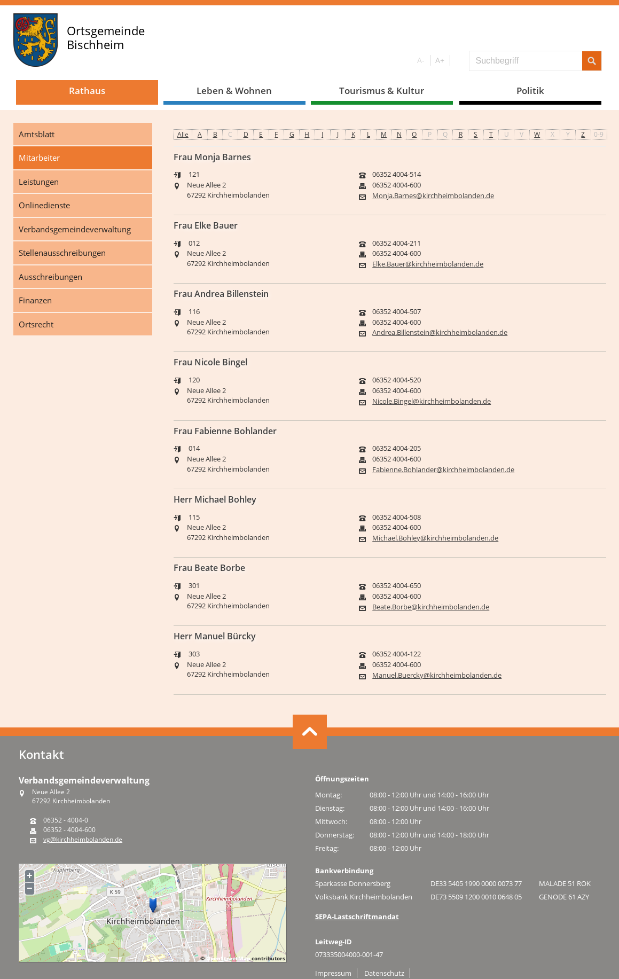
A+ (439, 60)
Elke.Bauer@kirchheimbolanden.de (427, 264)
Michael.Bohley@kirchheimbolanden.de (435, 538)
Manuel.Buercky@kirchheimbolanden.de (437, 675)
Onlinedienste (44, 205)
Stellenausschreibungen (62, 252)
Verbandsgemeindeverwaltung (75, 229)
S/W (457, 60)
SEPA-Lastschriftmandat (357, 916)
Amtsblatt (36, 134)
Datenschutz (384, 973)
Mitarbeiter (39, 157)
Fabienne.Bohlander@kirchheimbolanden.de (443, 469)
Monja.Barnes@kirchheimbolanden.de (433, 195)
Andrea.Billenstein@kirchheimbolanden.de (439, 332)
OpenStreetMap (228, 958)
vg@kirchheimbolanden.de (82, 839)
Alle (183, 134)
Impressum (333, 973)
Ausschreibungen (50, 276)
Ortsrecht (36, 324)
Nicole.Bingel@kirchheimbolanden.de (431, 401)
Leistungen (39, 181)
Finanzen (35, 300)
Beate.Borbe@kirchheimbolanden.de (430, 607)
